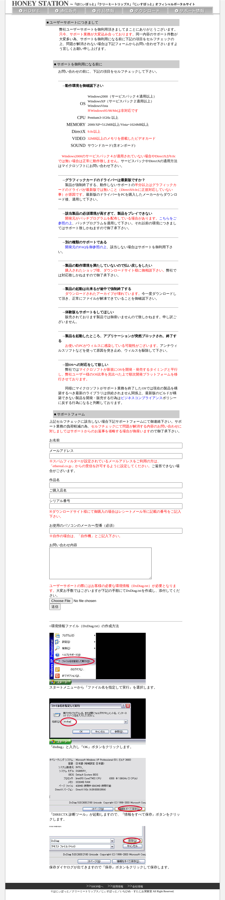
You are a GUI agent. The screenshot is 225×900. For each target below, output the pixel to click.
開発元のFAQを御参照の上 (86, 247)
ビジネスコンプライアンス (142, 398)
